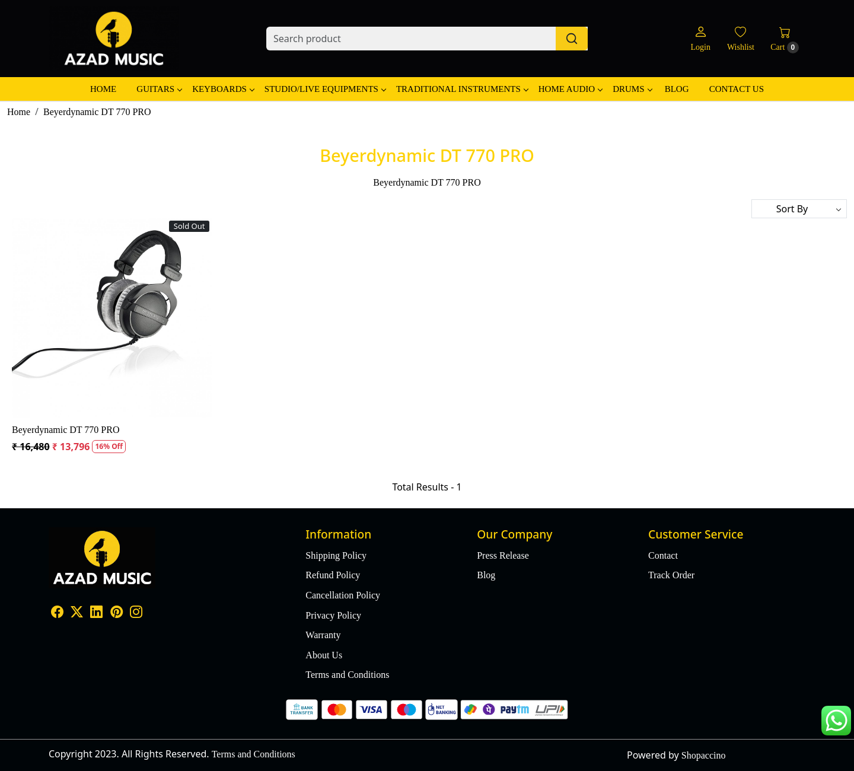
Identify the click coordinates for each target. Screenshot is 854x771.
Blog (677, 89)
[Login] (700, 38)
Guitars (158, 89)
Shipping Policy (336, 555)
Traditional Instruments (462, 89)
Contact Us (736, 89)
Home (103, 89)
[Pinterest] (116, 613)
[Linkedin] (96, 613)
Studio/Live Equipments (325, 89)
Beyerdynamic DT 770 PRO (65, 430)
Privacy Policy (333, 615)
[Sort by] (799, 208)
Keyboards (223, 89)
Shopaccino (703, 755)
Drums (632, 89)
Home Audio (570, 89)
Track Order (671, 575)
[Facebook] (57, 613)
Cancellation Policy (342, 595)
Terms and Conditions (347, 675)
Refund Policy (332, 575)
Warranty (322, 635)
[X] (76, 613)
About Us (323, 655)
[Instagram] (136, 613)
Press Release (503, 555)
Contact (663, 555)
